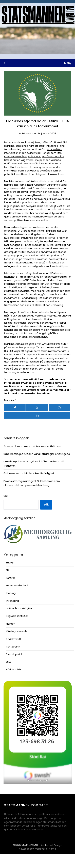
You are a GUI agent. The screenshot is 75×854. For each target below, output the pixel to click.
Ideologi (11, 593)
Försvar (10, 578)
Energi (9, 562)
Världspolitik (13, 669)
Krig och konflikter (17, 616)
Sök (6, 496)
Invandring (12, 601)
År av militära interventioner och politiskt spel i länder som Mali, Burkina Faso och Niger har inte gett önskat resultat (34, 153)
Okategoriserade (16, 631)
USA (8, 662)
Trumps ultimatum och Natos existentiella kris (32, 446)
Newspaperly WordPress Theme (37, 848)
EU (7, 570)
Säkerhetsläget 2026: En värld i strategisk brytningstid (37, 454)
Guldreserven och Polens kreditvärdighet (29, 473)
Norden (10, 623)
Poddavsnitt (13, 639)
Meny (67, 63)
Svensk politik (14, 654)
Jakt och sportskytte (19, 608)
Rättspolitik (13, 646)
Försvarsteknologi (17, 585)
